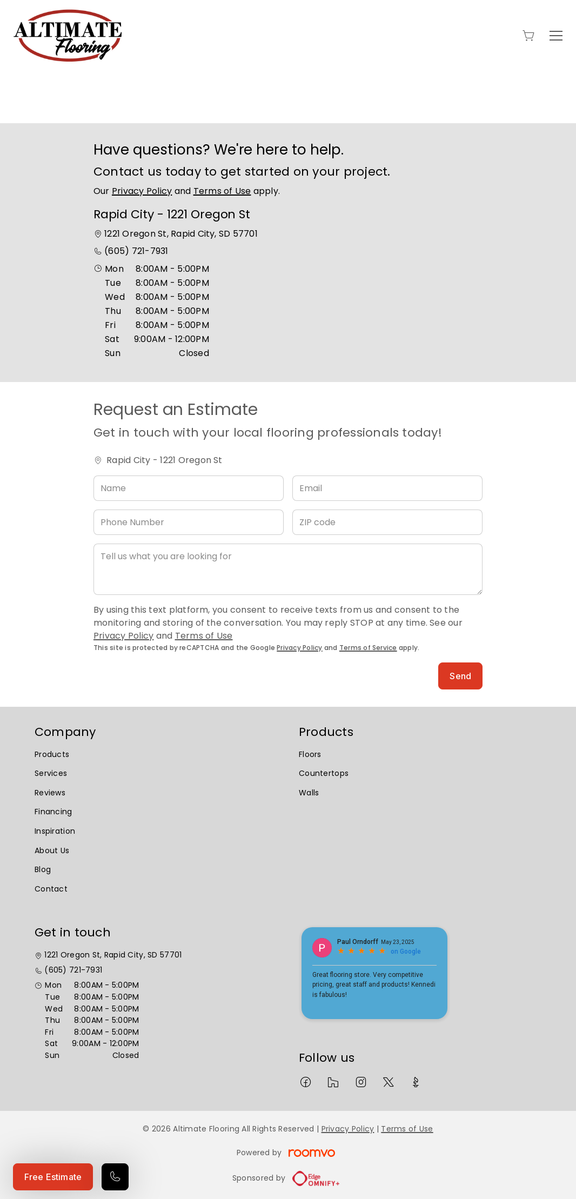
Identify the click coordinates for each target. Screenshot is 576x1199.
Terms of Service (368, 647)
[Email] (387, 488)
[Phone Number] (188, 522)
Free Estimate (53, 1176)
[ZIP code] (387, 522)
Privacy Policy (142, 191)
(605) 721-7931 (136, 251)
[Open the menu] (556, 35)
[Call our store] (115, 1176)
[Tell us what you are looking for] (288, 569)
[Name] (188, 488)
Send (460, 676)
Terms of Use (222, 191)
